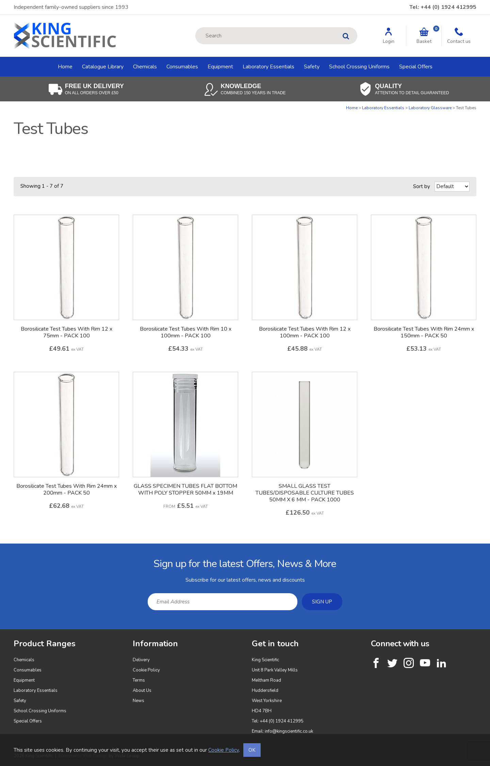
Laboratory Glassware (430, 108)
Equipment (220, 66)
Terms (139, 680)
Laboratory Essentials (268, 66)
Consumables (182, 66)
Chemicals (145, 66)
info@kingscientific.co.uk (289, 731)
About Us (142, 690)
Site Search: (195, 27)
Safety (312, 66)
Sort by (421, 186)
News (138, 701)
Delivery (141, 660)
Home (65, 66)
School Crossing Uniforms (359, 66)
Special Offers (415, 66)
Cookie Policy (146, 670)
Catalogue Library (103, 66)
